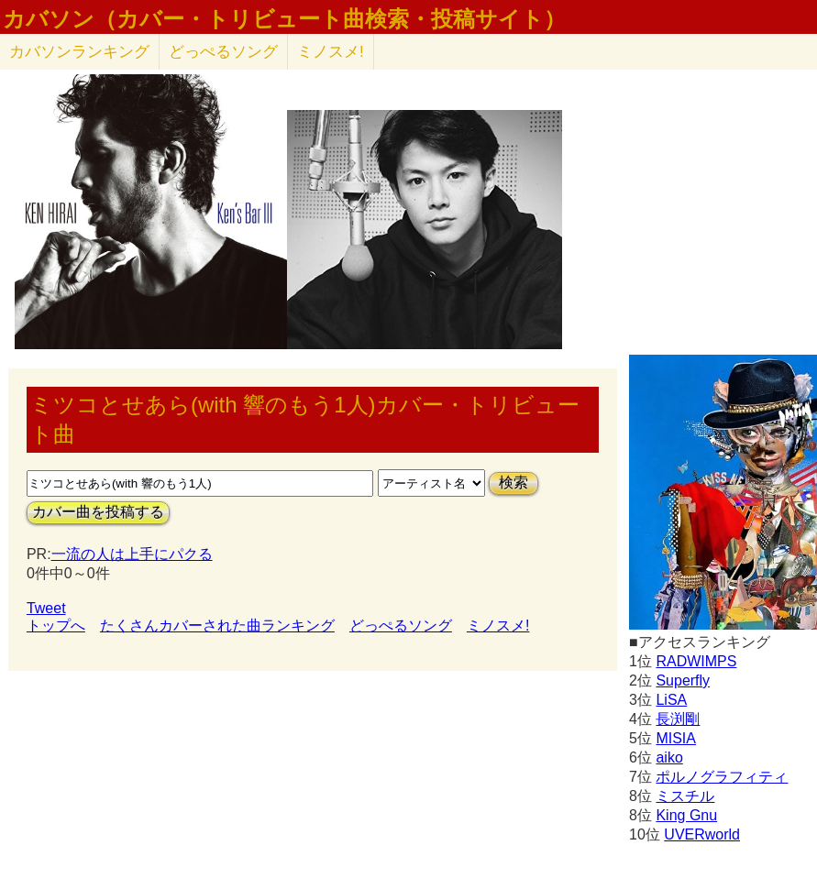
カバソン (79, 51)
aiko (669, 757)
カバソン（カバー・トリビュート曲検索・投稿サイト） (284, 19)
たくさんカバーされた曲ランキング (217, 625)
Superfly (683, 680)
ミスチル (685, 796)
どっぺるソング (223, 51)
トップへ (56, 625)
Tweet (46, 608)
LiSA (671, 700)
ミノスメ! (330, 51)
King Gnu (686, 815)
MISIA (676, 738)
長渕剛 (678, 719)
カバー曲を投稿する (98, 512)
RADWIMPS (696, 661)
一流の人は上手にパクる (132, 554)
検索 (513, 482)
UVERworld (702, 834)
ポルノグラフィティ (722, 777)
